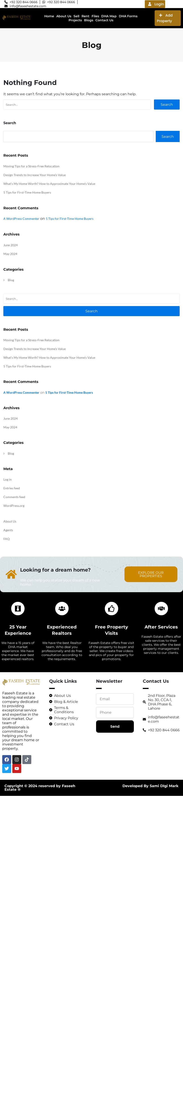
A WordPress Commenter (21, 218)
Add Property (165, 18)
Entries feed (11, 488)
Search (167, 104)
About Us (9, 521)
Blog (11, 280)
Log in (7, 479)
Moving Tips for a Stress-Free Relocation (31, 166)
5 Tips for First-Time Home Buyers (27, 192)
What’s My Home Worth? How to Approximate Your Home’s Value (49, 184)
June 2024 (10, 245)
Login (156, 4)
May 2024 (10, 254)
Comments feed (14, 497)
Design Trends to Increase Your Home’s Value (34, 175)
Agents (8, 530)
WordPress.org (13, 505)
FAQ (6, 539)
